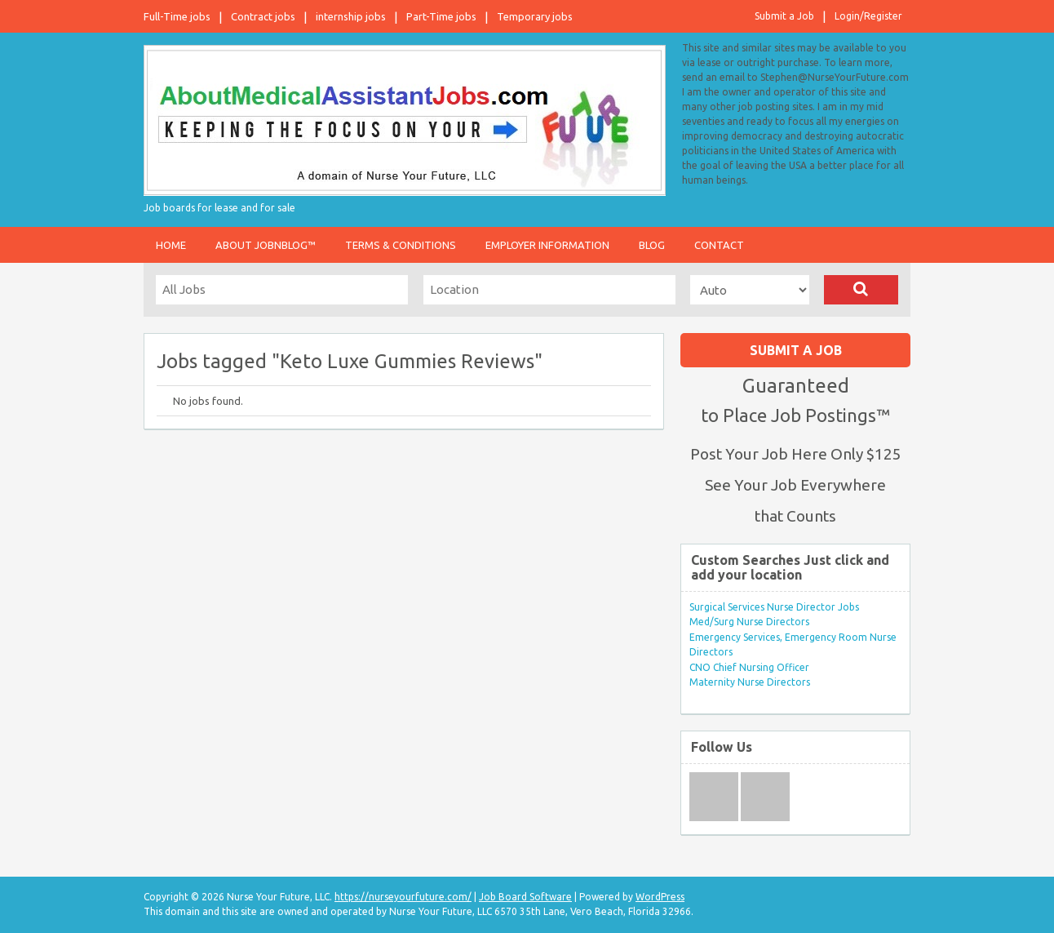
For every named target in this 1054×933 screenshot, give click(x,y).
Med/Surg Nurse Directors (749, 621)
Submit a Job (784, 16)
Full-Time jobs (177, 16)
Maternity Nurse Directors (749, 682)
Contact (719, 245)
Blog (652, 245)
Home (171, 245)
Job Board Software (525, 896)
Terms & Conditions (400, 245)
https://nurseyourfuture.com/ (403, 896)
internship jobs (351, 16)
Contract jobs (263, 16)
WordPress (660, 896)
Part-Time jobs (441, 16)
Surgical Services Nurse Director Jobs (774, 607)
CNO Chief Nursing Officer (749, 667)
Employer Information (547, 245)
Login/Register (868, 16)
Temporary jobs (535, 16)
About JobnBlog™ (265, 245)
